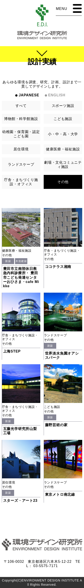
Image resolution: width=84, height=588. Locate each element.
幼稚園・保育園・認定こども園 (21, 134)
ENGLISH (56, 95)
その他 (63, 182)
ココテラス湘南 (58, 267)
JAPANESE (29, 95)
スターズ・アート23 (20, 500)
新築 (8, 261)
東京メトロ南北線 (60, 494)
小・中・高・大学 (63, 134)
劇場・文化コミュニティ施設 (63, 165)
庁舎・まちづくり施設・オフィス (21, 182)
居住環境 (20, 149)
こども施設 (63, 119)
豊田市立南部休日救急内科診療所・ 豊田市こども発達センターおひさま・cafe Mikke (21, 277)
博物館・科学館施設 (21, 119)
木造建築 (21, 261)
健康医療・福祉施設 (63, 149)
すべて (21, 106)
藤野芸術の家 (56, 425)
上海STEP (12, 351)
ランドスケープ (21, 164)
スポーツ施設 (63, 106)
